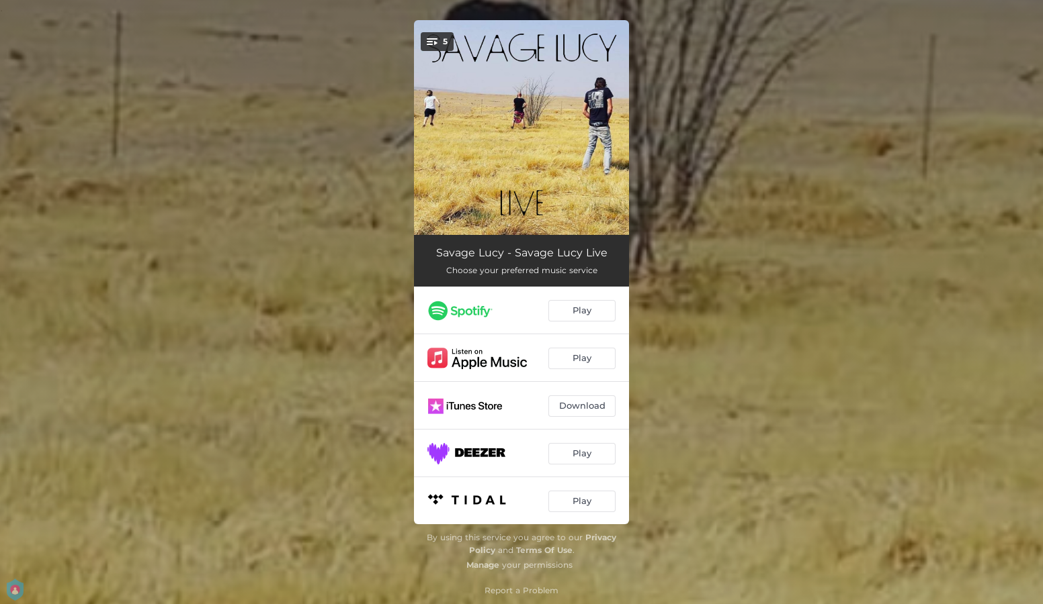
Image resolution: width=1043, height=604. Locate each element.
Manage (482, 565)
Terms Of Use (544, 550)
